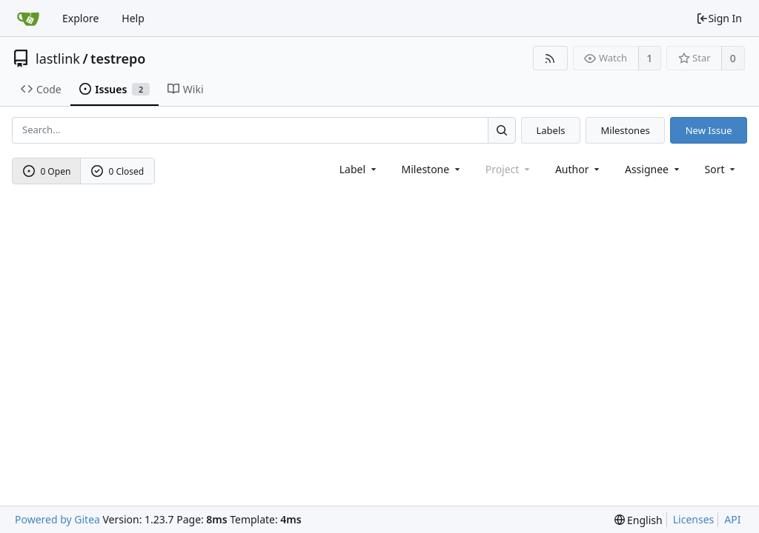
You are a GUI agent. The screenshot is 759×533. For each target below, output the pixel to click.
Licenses (694, 519)
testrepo (117, 58)
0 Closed (118, 171)
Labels (550, 130)
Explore (80, 18)
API (732, 519)
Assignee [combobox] (653, 169)
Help (133, 18)
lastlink (58, 58)
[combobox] (359, 169)
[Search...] (502, 130)
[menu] (721, 169)
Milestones (625, 130)
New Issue (709, 130)
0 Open (47, 171)
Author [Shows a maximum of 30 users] (578, 169)
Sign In (719, 18)
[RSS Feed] (550, 58)
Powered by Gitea (57, 519)
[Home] (28, 18)
